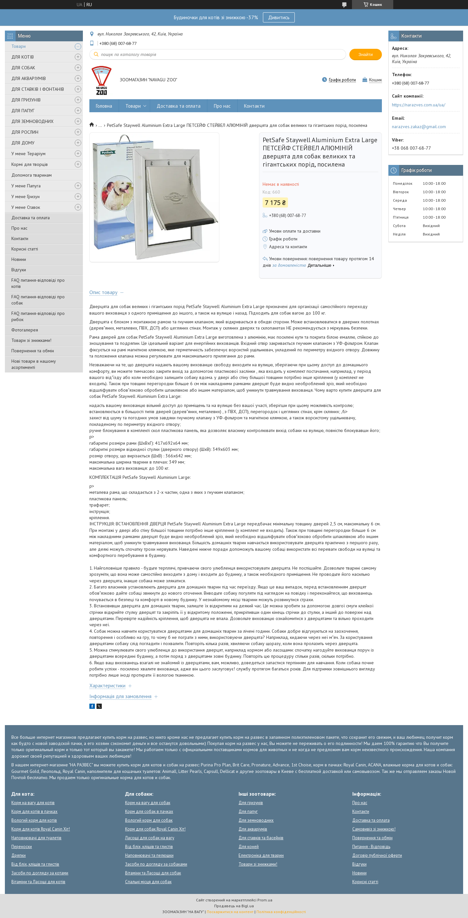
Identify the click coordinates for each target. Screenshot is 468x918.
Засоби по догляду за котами (39, 873)
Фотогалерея (24, 330)
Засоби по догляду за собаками (156, 864)
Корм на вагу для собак (147, 802)
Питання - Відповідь (371, 846)
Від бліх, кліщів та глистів (35, 864)
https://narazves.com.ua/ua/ (418, 105)
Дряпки (18, 855)
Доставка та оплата (30, 218)
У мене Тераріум (28, 153)
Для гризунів (251, 802)
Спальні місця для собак (148, 881)
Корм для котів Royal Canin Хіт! (40, 829)
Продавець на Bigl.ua (234, 905)
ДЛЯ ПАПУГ (22, 111)
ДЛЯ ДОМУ (22, 143)
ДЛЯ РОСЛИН (24, 132)
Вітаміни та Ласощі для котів (38, 881)
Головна (104, 105)
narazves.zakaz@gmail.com (419, 126)
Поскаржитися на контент (230, 911)
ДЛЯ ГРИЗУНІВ (26, 100)
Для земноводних (256, 820)
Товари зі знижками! (31, 340)
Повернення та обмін (32, 351)
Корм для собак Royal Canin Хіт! (155, 829)
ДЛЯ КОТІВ (22, 57)
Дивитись (279, 17)
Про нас (19, 228)
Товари (18, 46)
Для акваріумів (253, 829)
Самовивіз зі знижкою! (374, 829)
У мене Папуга (26, 186)
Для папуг (248, 811)
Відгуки (18, 270)
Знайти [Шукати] (365, 54)
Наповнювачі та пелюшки (149, 855)
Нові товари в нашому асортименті (33, 364)
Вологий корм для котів (34, 820)
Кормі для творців (29, 164)
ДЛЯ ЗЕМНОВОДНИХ (32, 121)
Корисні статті (24, 249)
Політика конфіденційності (281, 911)
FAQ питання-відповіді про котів (38, 283)
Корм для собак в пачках (149, 811)
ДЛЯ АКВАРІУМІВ (28, 78)
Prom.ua (264, 900)
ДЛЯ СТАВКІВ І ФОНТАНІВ (37, 89)
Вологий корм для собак (149, 820)
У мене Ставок (25, 207)
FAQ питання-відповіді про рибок (38, 316)
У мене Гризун (25, 196)
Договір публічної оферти (377, 855)
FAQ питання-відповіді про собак (38, 300)
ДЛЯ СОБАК (23, 68)
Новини (18, 259)
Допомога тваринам (31, 175)
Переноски (21, 846)
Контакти (19, 238)
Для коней (249, 846)
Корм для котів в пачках (34, 811)
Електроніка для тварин (261, 855)
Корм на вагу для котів (33, 802)
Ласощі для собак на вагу (149, 838)
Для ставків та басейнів (261, 838)
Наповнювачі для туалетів (36, 838)
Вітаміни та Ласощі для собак (153, 873)
